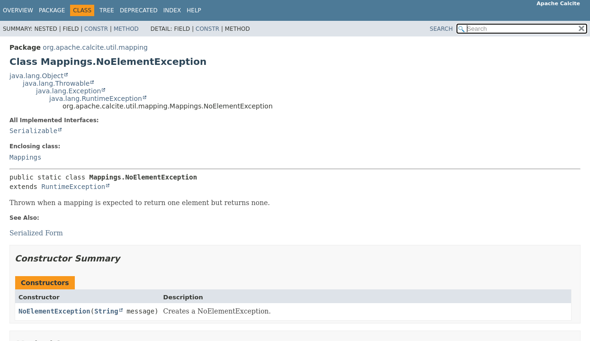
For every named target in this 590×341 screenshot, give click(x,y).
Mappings (25, 157)
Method (126, 29)
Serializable (33, 131)
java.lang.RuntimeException (95, 98)
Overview (18, 10)
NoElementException (54, 311)
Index (172, 10)
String (106, 311)
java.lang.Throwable (56, 83)
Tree (106, 10)
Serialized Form (36, 233)
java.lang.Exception (68, 91)
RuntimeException (73, 186)
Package (52, 10)
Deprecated (139, 10)
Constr (96, 29)
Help (194, 10)
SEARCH (441, 29)
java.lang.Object (36, 76)
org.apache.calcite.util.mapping (95, 47)
